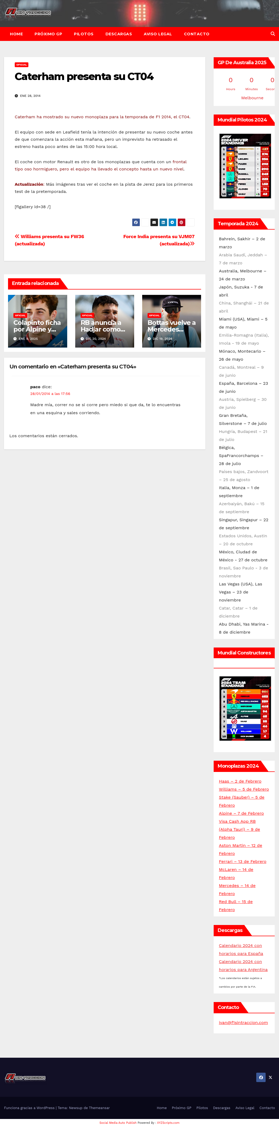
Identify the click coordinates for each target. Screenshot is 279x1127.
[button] (273, 33)
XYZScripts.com (168, 1123)
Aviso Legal (158, 34)
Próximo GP (48, 34)
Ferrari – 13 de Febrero (242, 861)
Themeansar (99, 1108)
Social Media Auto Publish (118, 1123)
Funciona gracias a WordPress (30, 1108)
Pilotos (84, 34)
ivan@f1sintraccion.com (243, 1022)
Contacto (197, 34)
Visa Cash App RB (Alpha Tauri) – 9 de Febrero (239, 829)
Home (16, 34)
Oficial (21, 64)
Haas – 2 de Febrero (240, 781)
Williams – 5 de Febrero (244, 789)
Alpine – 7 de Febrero (241, 813)
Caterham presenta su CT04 (84, 76)
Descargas (118, 34)
